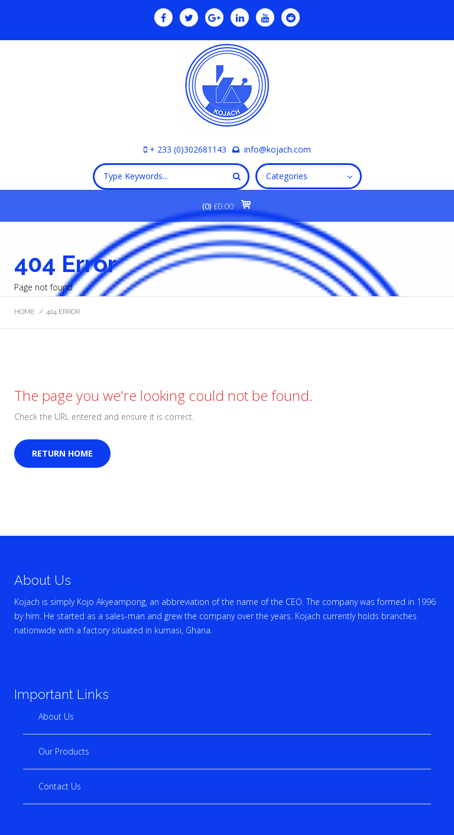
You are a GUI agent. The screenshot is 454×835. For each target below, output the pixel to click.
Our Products (63, 751)
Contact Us (59, 786)
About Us (56, 716)
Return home (62, 453)
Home (24, 312)
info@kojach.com (277, 149)
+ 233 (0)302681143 (188, 149)
